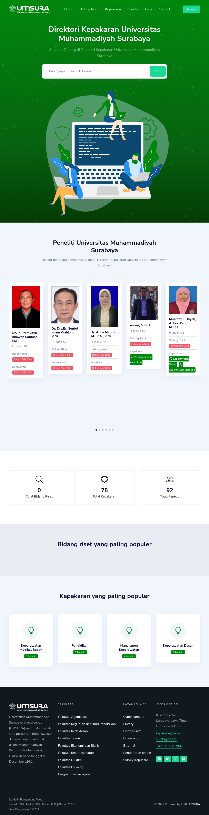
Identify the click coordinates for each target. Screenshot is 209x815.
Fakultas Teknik (69, 738)
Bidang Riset (89, 9)
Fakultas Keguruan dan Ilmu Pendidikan (87, 724)
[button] (96, 430)
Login (192, 9)
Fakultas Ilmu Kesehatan (76, 753)
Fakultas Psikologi (71, 767)
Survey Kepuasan (136, 760)
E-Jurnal (129, 745)
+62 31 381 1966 (169, 746)
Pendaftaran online (137, 753)
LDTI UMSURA (190, 804)
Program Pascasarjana (74, 774)
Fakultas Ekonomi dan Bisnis (79, 745)
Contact (164, 9)
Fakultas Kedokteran (73, 731)
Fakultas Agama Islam (74, 717)
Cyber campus (133, 717)
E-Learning (131, 738)
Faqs (148, 9)
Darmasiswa (132, 731)
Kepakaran (113, 9)
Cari (158, 71)
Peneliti (133, 9)
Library (128, 724)
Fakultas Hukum (70, 760)
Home (68, 9)
